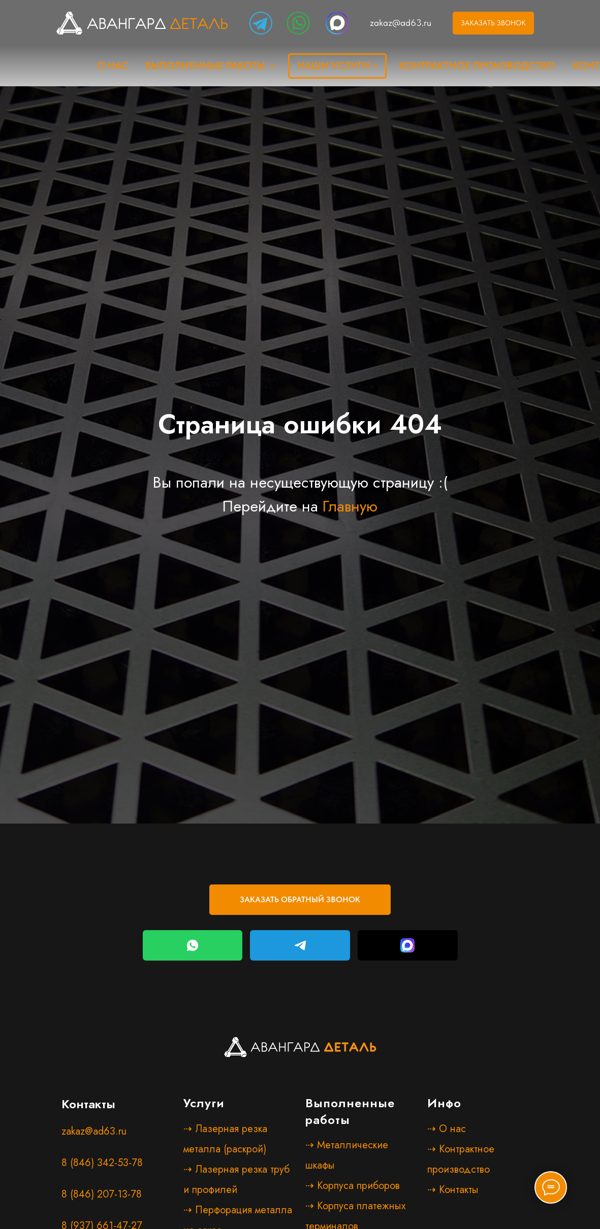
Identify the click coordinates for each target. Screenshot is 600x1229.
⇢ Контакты (453, 1189)
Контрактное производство (477, 65)
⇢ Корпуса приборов (352, 1185)
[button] (300, 899)
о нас (113, 65)
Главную (350, 506)
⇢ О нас (446, 1128)
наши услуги (333, 65)
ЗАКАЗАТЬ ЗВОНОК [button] (493, 23)
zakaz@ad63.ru (400, 22)
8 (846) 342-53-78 (102, 1162)
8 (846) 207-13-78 (101, 1194)
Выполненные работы (205, 65)
